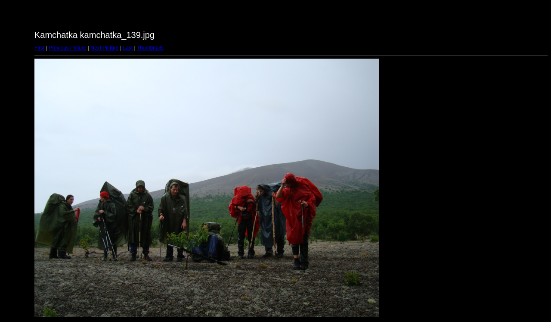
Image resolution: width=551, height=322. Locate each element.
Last (128, 48)
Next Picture (104, 48)
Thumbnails (150, 48)
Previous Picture (67, 48)
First (39, 48)
